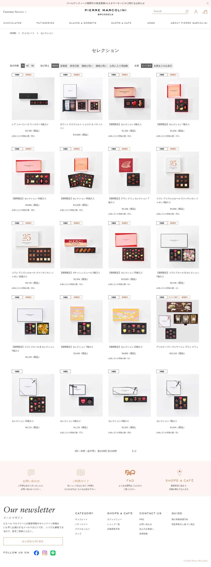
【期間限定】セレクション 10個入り (29, 198)
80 (32, 65)
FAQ (141, 519)
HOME (13, 33)
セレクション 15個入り (23, 421)
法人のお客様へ (146, 529)
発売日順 (74, 66)
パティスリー (81, 524)
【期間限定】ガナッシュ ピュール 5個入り (80, 272)
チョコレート (28, 33)
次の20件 (112, 451)
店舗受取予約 (113, 529)
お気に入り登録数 (119, 66)
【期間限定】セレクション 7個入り (173, 124)
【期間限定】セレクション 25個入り (125, 272)
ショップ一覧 (113, 524)
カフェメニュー (114, 519)
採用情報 (143, 534)
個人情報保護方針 (180, 519)
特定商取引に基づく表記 (183, 524)
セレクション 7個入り (166, 421)
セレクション (47, 33)
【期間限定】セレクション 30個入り (77, 198)
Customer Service (13, 12)
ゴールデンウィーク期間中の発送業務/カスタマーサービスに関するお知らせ (105, 3)
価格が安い (87, 66)
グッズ (78, 534)
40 (27, 65)
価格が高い (101, 66)
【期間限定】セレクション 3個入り (125, 124)
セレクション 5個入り (118, 421)
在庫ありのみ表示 (163, 66)
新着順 (63, 66)
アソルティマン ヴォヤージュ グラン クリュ (177, 347)
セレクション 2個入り (70, 421)
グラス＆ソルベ (82, 529)
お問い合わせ (145, 524)
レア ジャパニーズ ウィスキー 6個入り (30, 124)
